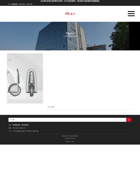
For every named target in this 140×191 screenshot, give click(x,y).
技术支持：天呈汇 (70, 141)
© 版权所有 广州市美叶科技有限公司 (70, 136)
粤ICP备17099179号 (70, 138)
